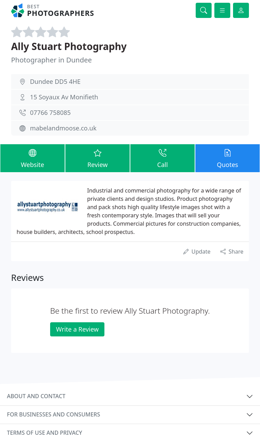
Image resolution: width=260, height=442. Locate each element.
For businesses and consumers (53, 414)
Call (162, 158)
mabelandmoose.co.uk (63, 128)
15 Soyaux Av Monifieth (64, 97)
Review (97, 158)
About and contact (36, 396)
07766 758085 (50, 112)
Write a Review (77, 329)
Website (32, 158)
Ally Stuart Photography (69, 46)
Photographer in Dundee (51, 60)
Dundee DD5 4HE (55, 81)
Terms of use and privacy (44, 432)
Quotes (227, 158)
